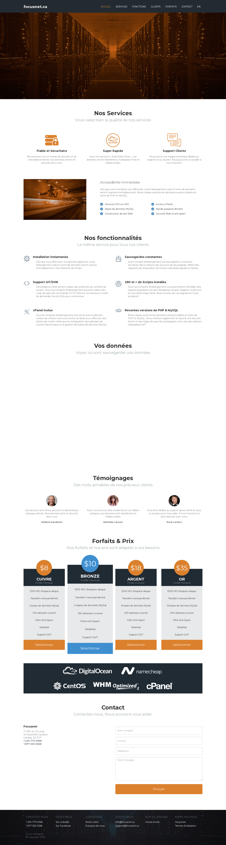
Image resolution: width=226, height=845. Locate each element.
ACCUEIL (106, 6)
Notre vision (92, 822)
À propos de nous (95, 825)
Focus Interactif (34, 834)
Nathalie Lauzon (113, 522)
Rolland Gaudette (51, 522)
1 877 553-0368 (34, 825)
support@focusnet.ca (127, 825)
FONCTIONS (139, 6)
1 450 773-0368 (34, 822)
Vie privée (180, 822)
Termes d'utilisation (185, 825)
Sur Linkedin (62, 822)
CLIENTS (156, 6)
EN (199, 6)
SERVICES (121, 6)
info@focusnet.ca (125, 822)
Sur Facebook (63, 825)
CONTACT (186, 6)
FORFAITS (171, 6)
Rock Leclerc (174, 522)
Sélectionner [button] (44, 645)
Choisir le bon (152, 822)
